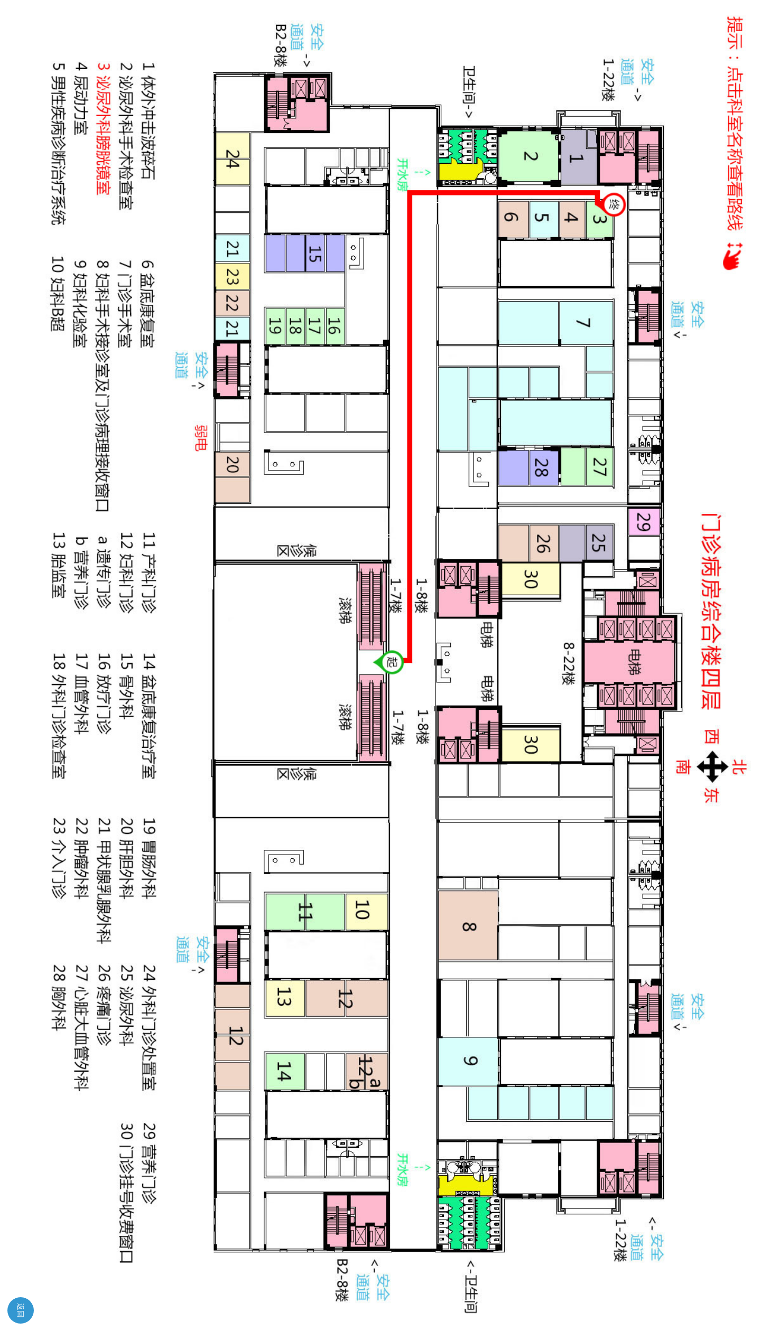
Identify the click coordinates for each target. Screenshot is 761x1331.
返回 (20, 1310)
